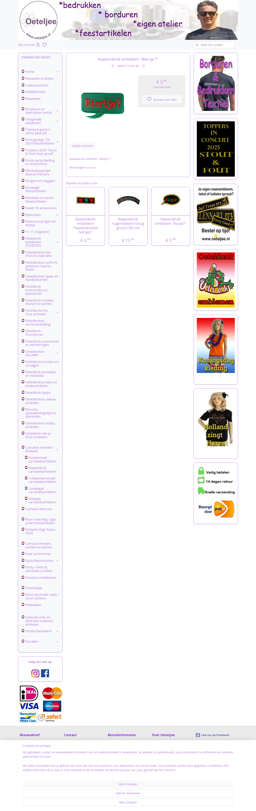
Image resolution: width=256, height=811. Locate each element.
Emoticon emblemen (40, 577)
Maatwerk (33, 98)
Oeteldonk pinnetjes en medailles (40, 374)
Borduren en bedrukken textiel (42, 111)
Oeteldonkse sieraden (42, 353)
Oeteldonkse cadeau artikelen (40, 401)
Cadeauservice (117, 765)
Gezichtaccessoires (42, 560)
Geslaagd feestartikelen (35, 189)
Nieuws (156, 760)
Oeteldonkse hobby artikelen (40, 425)
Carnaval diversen (38, 509)
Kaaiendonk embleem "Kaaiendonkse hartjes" (85, 225)
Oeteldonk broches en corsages (42, 364)
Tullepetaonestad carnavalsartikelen (42, 480)
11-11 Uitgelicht (37, 232)
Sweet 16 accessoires (41, 208)
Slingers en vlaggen (40, 181)
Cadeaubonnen (36, 85)
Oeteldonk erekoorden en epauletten (36, 290)
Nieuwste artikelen (39, 78)
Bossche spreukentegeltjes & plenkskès (40, 413)
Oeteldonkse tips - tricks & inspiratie (39, 254)
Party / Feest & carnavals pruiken (38, 569)
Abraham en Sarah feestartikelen (39, 200)
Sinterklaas (33, 588)
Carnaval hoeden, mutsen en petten (38, 545)
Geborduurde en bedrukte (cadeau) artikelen (39, 620)
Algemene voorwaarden (123, 771)
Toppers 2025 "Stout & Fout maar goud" (41, 152)
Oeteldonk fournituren (34, 333)
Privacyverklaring (162, 749)
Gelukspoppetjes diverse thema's (38, 172)
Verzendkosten (117, 754)
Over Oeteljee (161, 743)
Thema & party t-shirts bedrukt (38, 131)
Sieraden (42, 641)
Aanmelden (30, 756)
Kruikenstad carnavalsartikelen (42, 459)
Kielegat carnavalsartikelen (42, 500)
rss (152, 803)
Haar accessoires (38, 554)
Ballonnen (42, 215)
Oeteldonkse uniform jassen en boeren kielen (41, 266)
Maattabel (114, 743)
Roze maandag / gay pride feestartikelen (40, 521)
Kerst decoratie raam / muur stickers (42, 596)
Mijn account (29, 44)
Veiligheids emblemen (42, 121)
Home (42, 71)
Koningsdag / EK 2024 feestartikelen (42, 142)
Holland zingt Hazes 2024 (40, 531)
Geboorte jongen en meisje (40, 223)
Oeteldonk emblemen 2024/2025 (42, 242)
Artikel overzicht (82, 146)
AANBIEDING (35, 92)
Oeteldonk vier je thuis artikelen (38, 435)
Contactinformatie (75, 743)
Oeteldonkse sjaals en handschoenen (41, 278)
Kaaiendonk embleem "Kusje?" (170, 221)
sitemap (144, 803)
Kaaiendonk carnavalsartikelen (42, 470)
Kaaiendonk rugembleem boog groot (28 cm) (128, 223)
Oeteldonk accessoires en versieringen (42, 343)
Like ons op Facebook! (212, 735)
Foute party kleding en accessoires (40, 162)
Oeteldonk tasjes (38, 392)
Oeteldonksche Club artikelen (42, 312)
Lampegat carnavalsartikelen (42, 490)
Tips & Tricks (160, 754)
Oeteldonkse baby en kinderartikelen (41, 384)
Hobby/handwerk (42, 631)
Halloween (33, 605)
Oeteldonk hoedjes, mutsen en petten (39, 302)
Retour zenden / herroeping (125, 760)
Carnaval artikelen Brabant (42, 449)
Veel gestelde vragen (121, 749)
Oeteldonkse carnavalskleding (38, 323)
